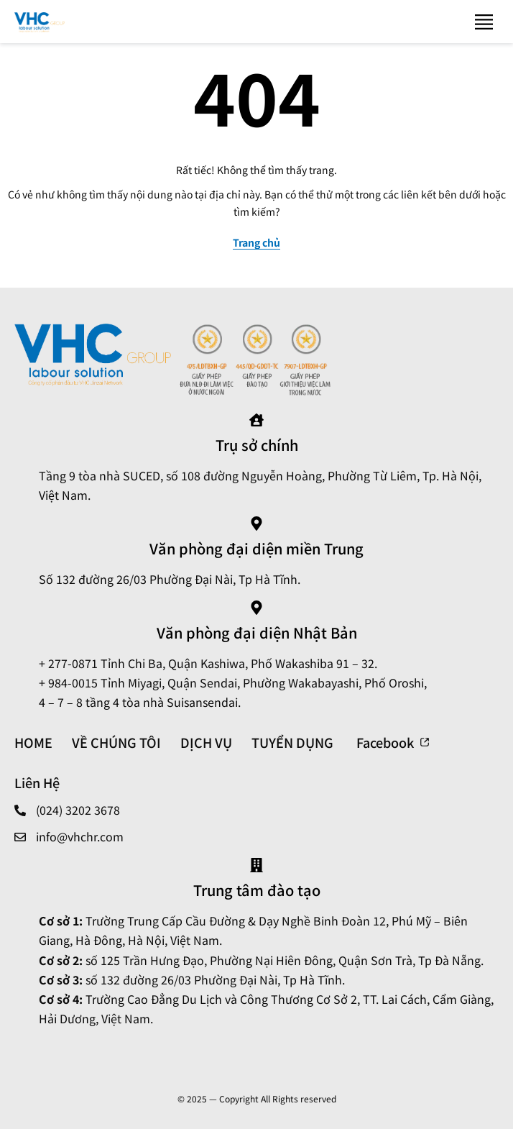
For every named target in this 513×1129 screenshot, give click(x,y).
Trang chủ (256, 242)
